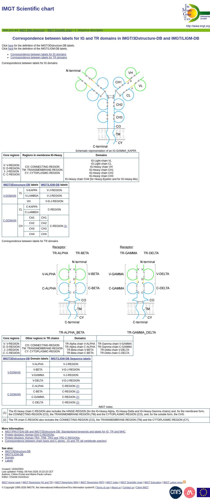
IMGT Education (152, 482)
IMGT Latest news (174, 482)
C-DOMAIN (9, 220)
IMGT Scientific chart (59, 30)
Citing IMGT (142, 487)
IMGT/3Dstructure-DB (16, 184)
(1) (65, 226)
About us (116, 487)
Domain (9, 457)
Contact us (128, 487)
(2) (77, 386)
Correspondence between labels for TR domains (39, 57)
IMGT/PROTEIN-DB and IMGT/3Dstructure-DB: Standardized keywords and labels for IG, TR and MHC (65, 431)
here (10, 45)
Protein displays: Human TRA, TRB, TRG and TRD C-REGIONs (42, 437)
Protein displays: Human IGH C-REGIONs (29, 434)
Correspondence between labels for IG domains (38, 54)
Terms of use (103, 487)
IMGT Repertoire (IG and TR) (37, 482)
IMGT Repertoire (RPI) (92, 482)
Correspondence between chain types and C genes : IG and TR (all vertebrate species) (56, 440)
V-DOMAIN (9, 195)
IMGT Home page (11, 482)
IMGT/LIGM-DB (50, 184)
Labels (9, 460)
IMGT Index (112, 482)
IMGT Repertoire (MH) (66, 482)
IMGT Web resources (32, 30)
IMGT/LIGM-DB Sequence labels (71, 358)
